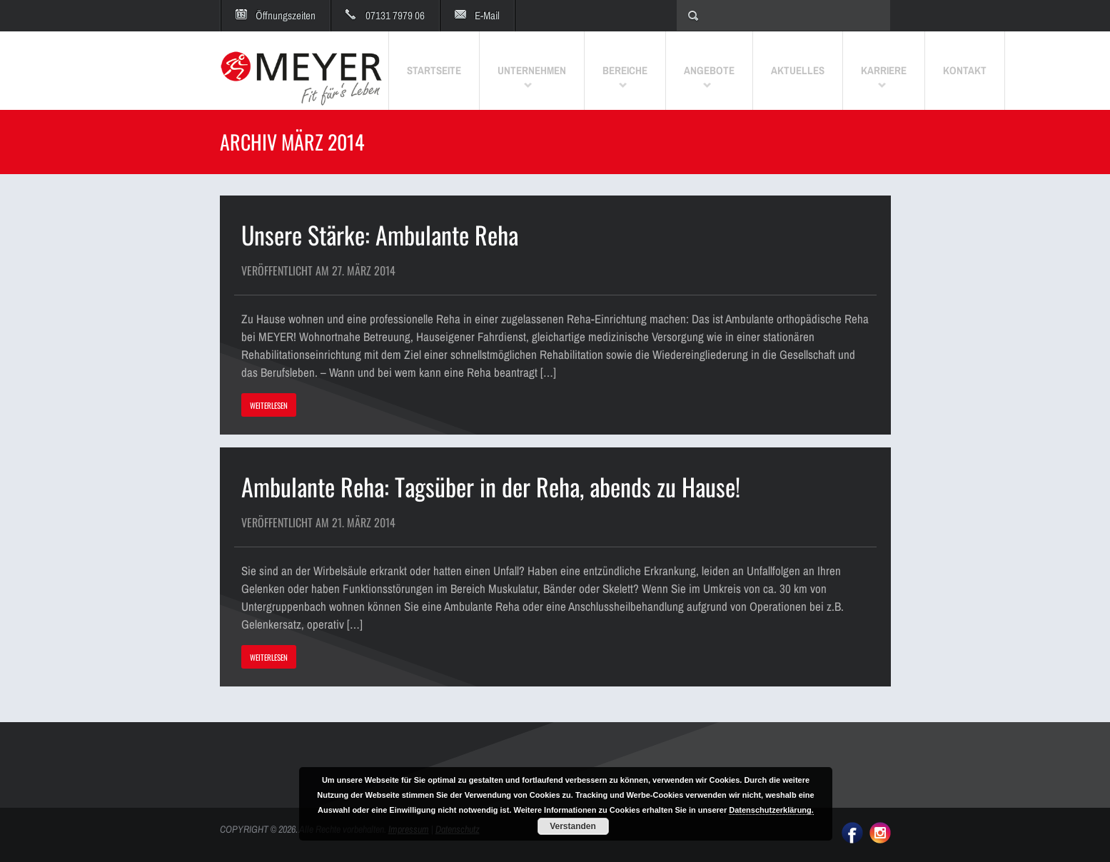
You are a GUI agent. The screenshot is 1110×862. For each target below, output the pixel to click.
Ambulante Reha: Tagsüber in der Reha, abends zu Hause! (490, 486)
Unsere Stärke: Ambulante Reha (379, 234)
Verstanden (573, 826)
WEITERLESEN (269, 405)
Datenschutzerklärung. (771, 810)
